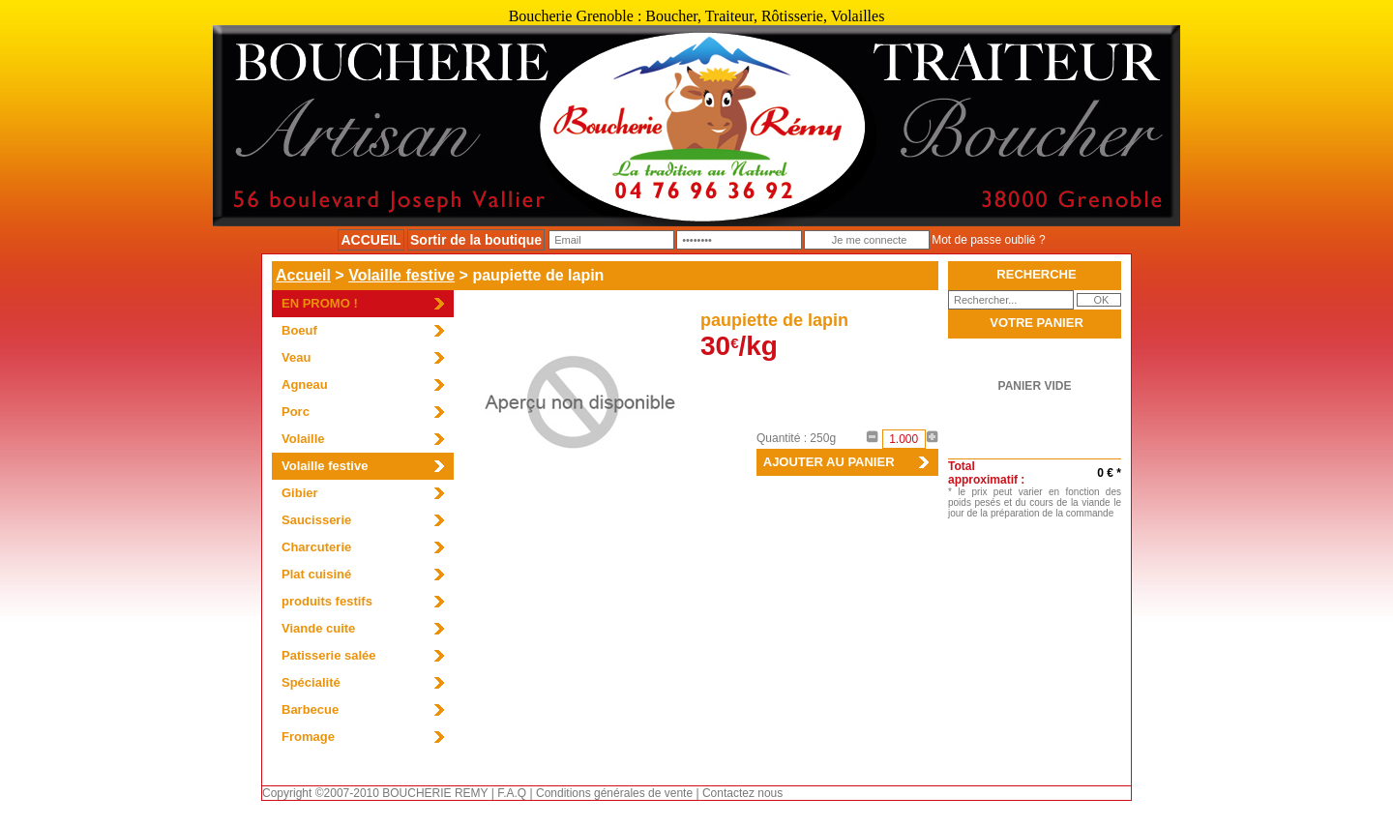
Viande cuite (318, 628)
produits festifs (327, 601)
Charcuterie (316, 547)
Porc (296, 411)
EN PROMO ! (320, 303)
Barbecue (310, 709)
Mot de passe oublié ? (988, 240)
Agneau (305, 384)
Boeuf (299, 330)
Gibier (300, 493)
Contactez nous (742, 793)
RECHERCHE (1036, 274)
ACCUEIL (370, 240)
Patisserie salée (329, 655)
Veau (296, 357)
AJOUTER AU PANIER (825, 462)
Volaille (303, 438)
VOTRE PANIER (1036, 322)
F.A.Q (511, 793)
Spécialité (311, 682)
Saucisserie (316, 520)
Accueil (303, 275)
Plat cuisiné (316, 574)
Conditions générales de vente (614, 793)
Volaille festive (401, 275)
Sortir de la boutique (476, 240)
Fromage (308, 736)
